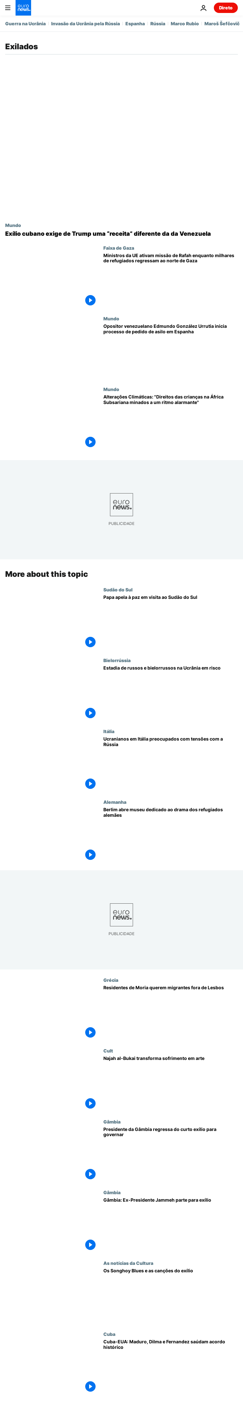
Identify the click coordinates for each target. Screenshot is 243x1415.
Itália (108, 731)
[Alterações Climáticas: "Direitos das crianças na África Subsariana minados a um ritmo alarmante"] (170, 421)
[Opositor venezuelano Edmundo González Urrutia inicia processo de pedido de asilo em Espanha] (170, 351)
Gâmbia (112, 1121)
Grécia (110, 979)
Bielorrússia (117, 660)
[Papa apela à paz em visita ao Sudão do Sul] (170, 622)
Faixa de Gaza (118, 247)
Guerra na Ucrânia (25, 23)
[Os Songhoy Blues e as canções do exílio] (170, 1295)
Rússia (157, 23)
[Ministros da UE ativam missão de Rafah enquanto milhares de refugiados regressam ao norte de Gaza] (170, 280)
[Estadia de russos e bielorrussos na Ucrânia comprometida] (170, 692)
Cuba (109, 1334)
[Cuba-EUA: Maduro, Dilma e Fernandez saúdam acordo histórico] (170, 1366)
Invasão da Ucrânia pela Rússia (85, 23)
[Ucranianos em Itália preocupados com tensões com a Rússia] (170, 763)
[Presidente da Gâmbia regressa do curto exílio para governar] (170, 1154)
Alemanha (114, 801)
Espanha (135, 23)
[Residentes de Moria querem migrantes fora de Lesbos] (170, 1012)
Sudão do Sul (118, 589)
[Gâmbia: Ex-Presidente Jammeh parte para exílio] (170, 1225)
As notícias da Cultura (128, 1263)
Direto (226, 7)
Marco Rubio (185, 23)
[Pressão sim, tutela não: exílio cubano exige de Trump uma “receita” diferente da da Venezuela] (121, 233)
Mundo (13, 225)
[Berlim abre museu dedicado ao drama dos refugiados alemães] (170, 834)
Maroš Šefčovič (221, 23)
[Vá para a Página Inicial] (23, 8)
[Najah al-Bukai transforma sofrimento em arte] (170, 1083)
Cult (108, 1050)
